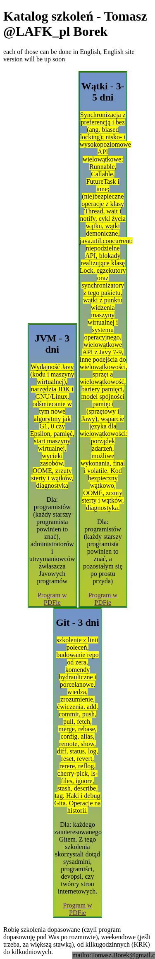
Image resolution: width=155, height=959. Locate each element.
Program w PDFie (52, 599)
